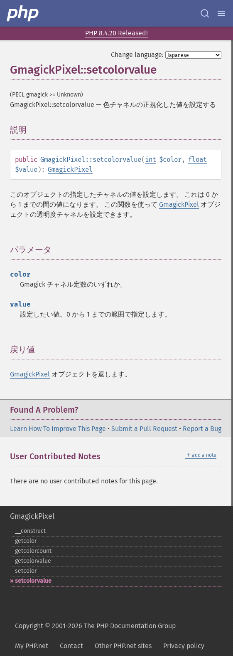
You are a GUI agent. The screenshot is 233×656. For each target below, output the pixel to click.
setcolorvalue (33, 580)
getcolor (26, 541)
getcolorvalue (33, 560)
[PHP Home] (23, 13)
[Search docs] (204, 13)
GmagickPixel (70, 169)
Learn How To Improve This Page (58, 429)
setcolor (26, 570)
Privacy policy (183, 646)
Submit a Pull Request (144, 429)
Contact (71, 646)
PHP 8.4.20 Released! (116, 33)
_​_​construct (30, 531)
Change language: (137, 55)
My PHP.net (31, 646)
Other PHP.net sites (123, 646)
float (197, 159)
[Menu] (221, 13)
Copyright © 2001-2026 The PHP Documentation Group (95, 626)
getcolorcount (33, 551)
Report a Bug (202, 429)
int (150, 159)
